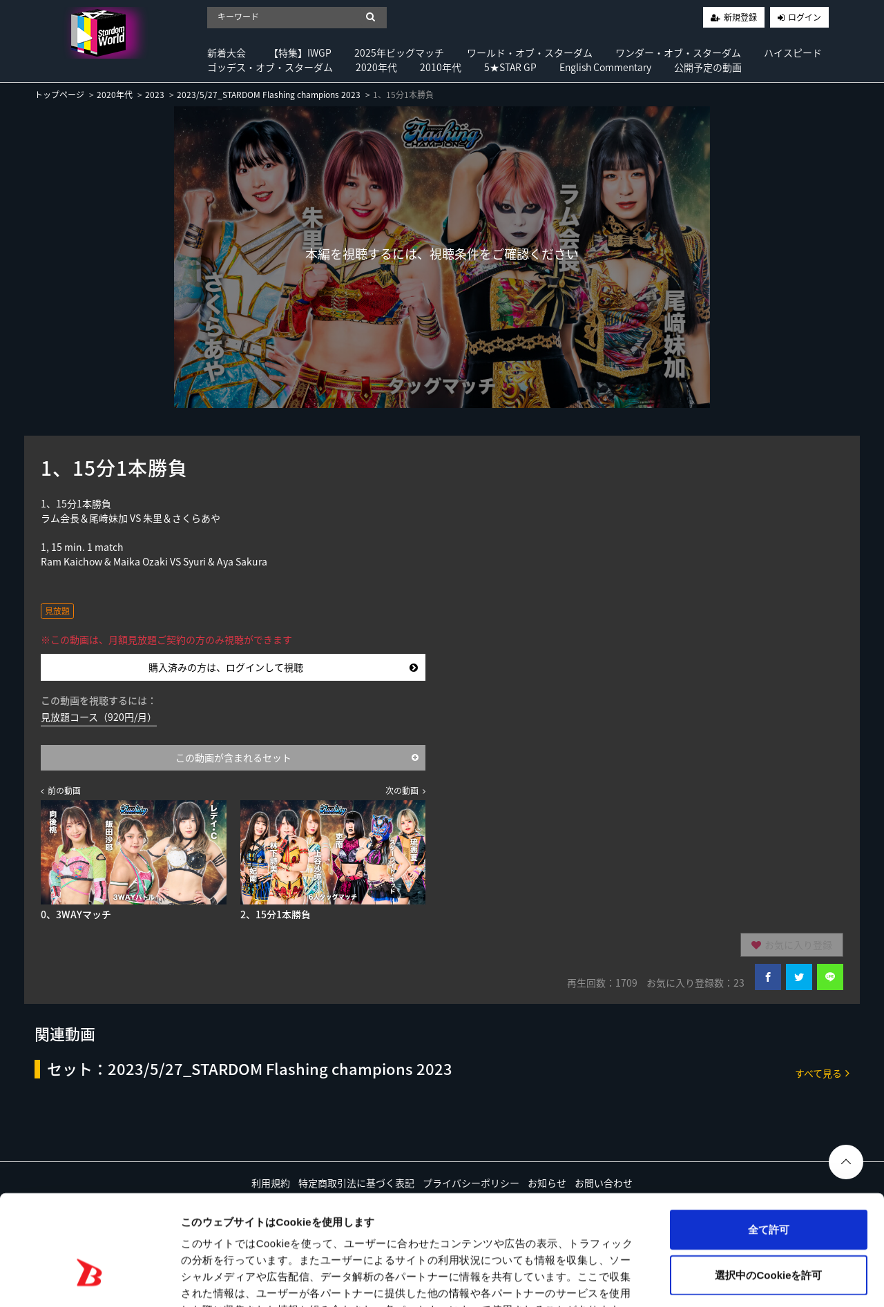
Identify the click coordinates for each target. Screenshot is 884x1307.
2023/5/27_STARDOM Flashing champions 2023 (269, 94)
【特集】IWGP (300, 52)
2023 (154, 94)
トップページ (59, 94)
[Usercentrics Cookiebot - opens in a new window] (89, 1280)
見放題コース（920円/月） (99, 717)
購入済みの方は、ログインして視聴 (283, 667)
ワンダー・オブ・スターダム (678, 52)
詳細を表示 (666, 1280)
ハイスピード (793, 52)
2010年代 (440, 67)
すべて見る (822, 1072)
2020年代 (376, 67)
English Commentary (605, 67)
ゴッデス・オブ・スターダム (270, 67)
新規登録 (740, 17)
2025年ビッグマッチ (399, 52)
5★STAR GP (510, 67)
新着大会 (226, 52)
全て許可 (768, 1144)
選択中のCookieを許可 (768, 1189)
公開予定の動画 (708, 67)
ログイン (804, 17)
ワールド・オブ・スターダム (530, 52)
